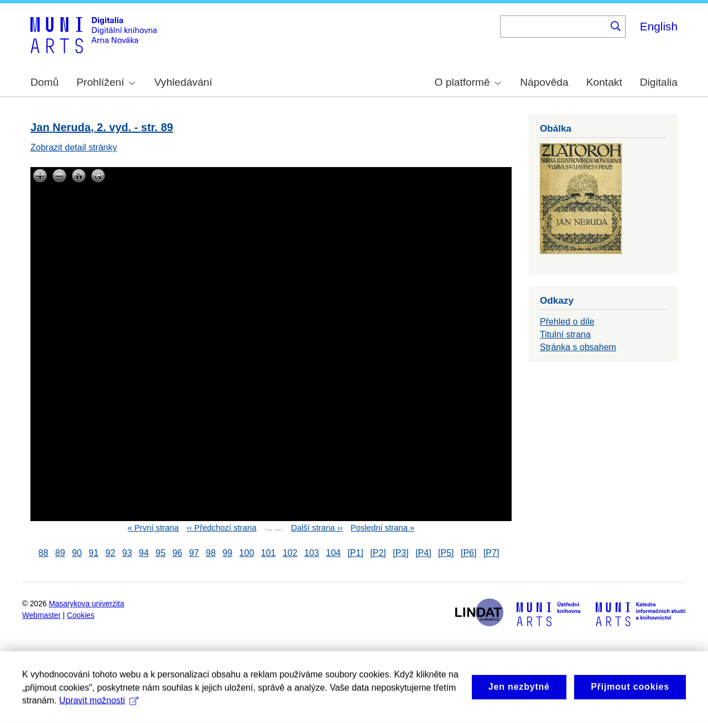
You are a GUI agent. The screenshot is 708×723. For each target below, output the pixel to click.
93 (127, 553)
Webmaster (41, 615)
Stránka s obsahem (578, 347)
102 (290, 553)
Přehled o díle (567, 321)
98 (211, 553)
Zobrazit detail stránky (73, 147)
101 (268, 553)
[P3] (400, 553)
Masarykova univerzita (86, 604)
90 (77, 553)
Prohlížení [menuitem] (105, 82)
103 (311, 553)
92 (111, 553)
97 (194, 553)
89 (60, 553)
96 (178, 553)
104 (333, 553)
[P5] (446, 553)
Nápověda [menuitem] (544, 82)
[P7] (491, 553)
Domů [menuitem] (44, 82)
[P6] (468, 553)
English (659, 26)
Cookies (81, 615)
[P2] (378, 553)
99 (227, 553)
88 (44, 553)
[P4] (423, 553)
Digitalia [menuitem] (659, 82)
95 (160, 553)
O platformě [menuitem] (468, 82)
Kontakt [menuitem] (604, 82)
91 (93, 553)
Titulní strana (565, 334)
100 (247, 553)
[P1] (355, 553)
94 (144, 553)
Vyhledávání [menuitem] (183, 82)
